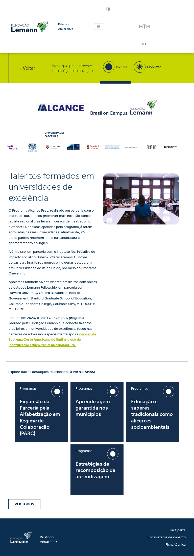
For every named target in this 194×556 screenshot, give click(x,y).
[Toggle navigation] (98, 26)
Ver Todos (24, 504)
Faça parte (178, 530)
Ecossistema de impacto (167, 537)
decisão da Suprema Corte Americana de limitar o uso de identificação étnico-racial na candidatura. (52, 339)
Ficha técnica (175, 544)
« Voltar (27, 68)
